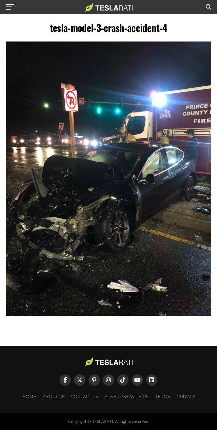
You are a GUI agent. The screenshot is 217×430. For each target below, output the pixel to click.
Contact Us (84, 396)
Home (29, 396)
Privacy (186, 396)
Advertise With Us (127, 396)
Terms (162, 396)
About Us (54, 396)
